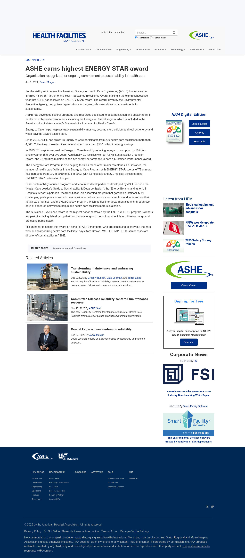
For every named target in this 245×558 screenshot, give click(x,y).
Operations (142, 49)
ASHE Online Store (116, 478)
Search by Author (56, 495)
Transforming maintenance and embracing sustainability (102, 270)
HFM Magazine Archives (59, 482)
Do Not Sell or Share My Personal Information (71, 531)
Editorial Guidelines (57, 491)
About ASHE (113, 482)
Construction (103, 49)
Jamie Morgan (47, 82)
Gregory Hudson (96, 277)
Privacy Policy (32, 531)
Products (159, 49)
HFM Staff (53, 487)
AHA (131, 472)
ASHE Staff (95, 308)
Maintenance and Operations (69, 248)
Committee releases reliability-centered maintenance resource (109, 301)
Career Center (189, 285)
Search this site (143, 38)
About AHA (133, 478)
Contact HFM (54, 499)
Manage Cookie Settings (134, 531)
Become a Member (116, 487)
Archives (199, 132)
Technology (177, 49)
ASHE (110, 472)
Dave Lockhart (114, 277)
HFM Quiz (199, 141)
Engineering (122, 49)
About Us (214, 49)
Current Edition (199, 123)
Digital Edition (189, 114)
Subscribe (189, 342)
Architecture (82, 49)
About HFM (54, 478)
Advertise (97, 472)
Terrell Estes (134, 277)
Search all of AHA (159, 38)
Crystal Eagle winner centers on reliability (101, 329)
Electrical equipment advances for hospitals (199, 208)
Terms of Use (109, 531)
